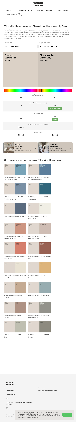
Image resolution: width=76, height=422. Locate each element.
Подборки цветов (63, 10)
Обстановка (10, 395)
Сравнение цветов (25, 10)
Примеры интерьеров (44, 10)
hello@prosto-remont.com (47, 391)
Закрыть (67, 415)
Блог (8, 398)
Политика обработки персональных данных (19, 403)
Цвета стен (10, 391)
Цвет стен (9, 10)
